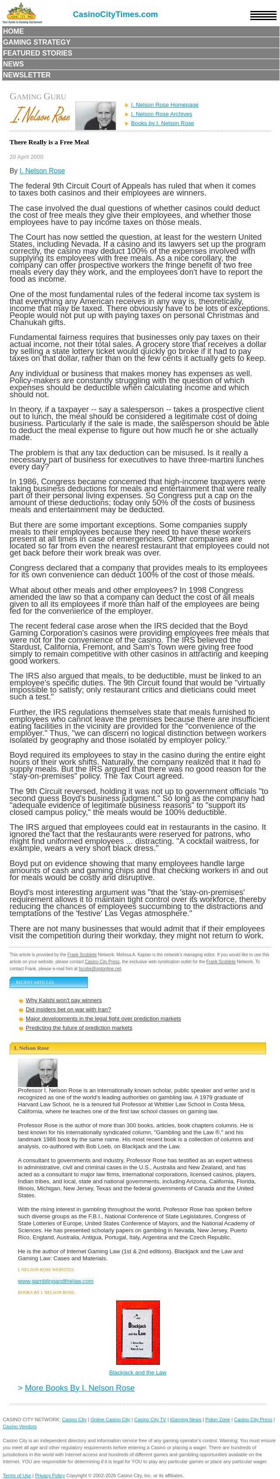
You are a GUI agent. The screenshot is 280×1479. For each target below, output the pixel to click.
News (13, 64)
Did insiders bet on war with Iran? (68, 1009)
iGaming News (185, 1419)
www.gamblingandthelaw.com (55, 1281)
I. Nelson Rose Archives (161, 114)
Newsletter (27, 75)
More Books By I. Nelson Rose (80, 1387)
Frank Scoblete (82, 954)
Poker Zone (217, 1419)
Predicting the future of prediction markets (79, 1027)
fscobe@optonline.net (100, 968)
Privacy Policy (50, 1475)
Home (13, 31)
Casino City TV (150, 1419)
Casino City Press (102, 961)
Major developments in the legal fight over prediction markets (103, 1018)
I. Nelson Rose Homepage (165, 104)
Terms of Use (17, 1475)
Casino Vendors (20, 1426)
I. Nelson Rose (42, 171)
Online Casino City (110, 1419)
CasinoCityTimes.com (115, 14)
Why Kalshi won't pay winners (64, 1000)
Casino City (74, 1419)
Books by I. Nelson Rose (162, 123)
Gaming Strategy (36, 42)
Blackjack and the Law (137, 1372)
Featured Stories (38, 53)
